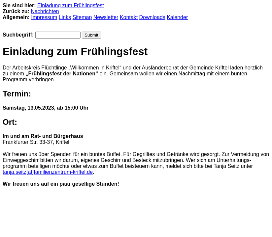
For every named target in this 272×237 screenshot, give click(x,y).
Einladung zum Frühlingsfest (70, 5)
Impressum (44, 17)
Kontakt (129, 17)
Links (65, 17)
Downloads (152, 17)
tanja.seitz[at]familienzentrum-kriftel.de (48, 172)
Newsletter (106, 17)
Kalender (177, 17)
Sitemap (82, 17)
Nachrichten (45, 11)
